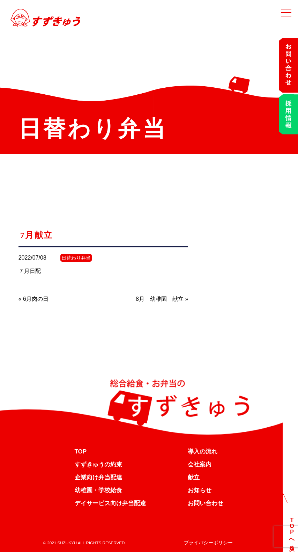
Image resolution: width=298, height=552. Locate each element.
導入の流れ (202, 452)
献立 (194, 477)
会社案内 (199, 464)
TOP (81, 452)
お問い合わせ (205, 503)
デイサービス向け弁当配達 (110, 503)
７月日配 (29, 271)
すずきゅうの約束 (98, 464)
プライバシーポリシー (208, 542)
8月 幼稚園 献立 (160, 299)
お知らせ (199, 490)
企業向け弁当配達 (98, 477)
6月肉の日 (36, 299)
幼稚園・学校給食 (98, 490)
